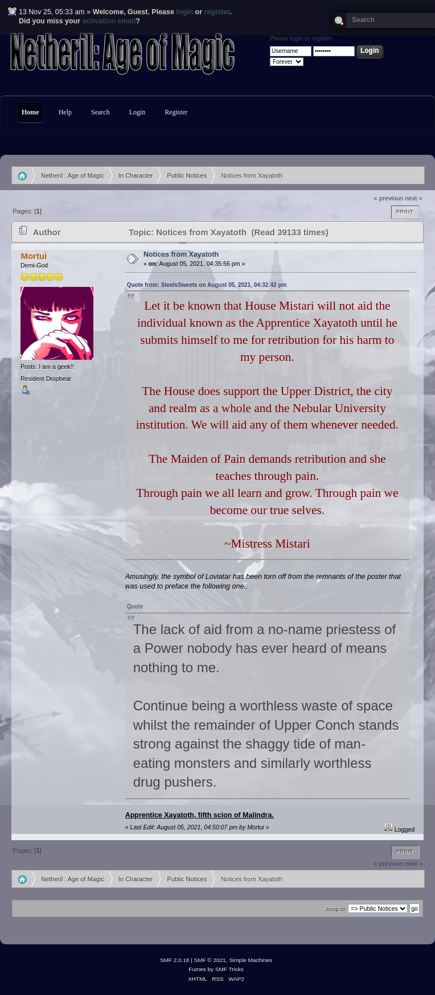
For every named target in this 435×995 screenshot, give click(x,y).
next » (413, 198)
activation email (109, 21)
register (217, 12)
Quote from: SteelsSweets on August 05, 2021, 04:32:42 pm (207, 285)
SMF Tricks (229, 969)
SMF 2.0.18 (175, 960)
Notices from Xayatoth (181, 254)
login (184, 12)
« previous (388, 198)
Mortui (33, 256)
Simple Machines (250, 960)
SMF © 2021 (210, 960)
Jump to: (335, 909)
